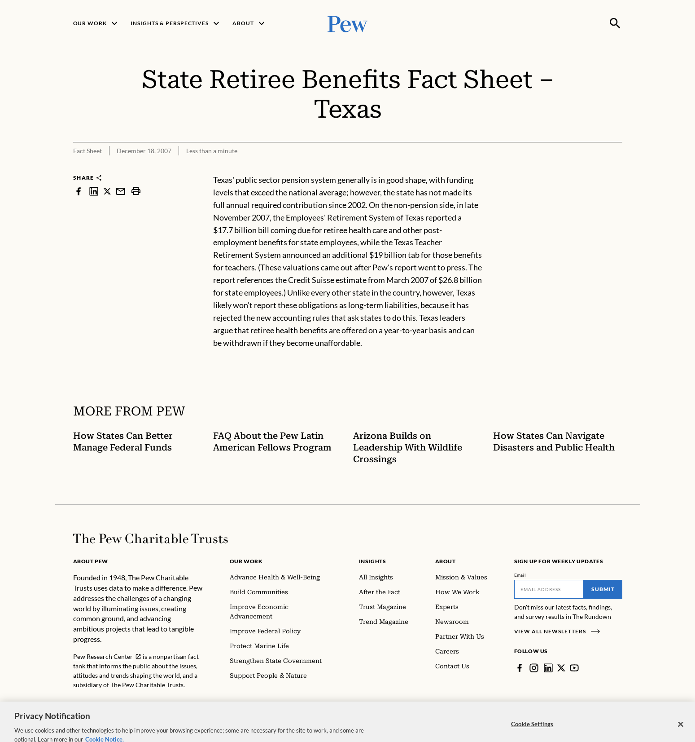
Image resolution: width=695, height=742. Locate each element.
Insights (372, 561)
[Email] (549, 589)
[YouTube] (574, 667)
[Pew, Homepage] (348, 23)
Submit (603, 589)
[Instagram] (534, 667)
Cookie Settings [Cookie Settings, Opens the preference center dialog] (532, 731)
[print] (136, 191)
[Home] (150, 538)
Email (520, 575)
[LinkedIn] (548, 667)
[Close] (681, 732)
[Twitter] (561, 668)
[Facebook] (519, 667)
